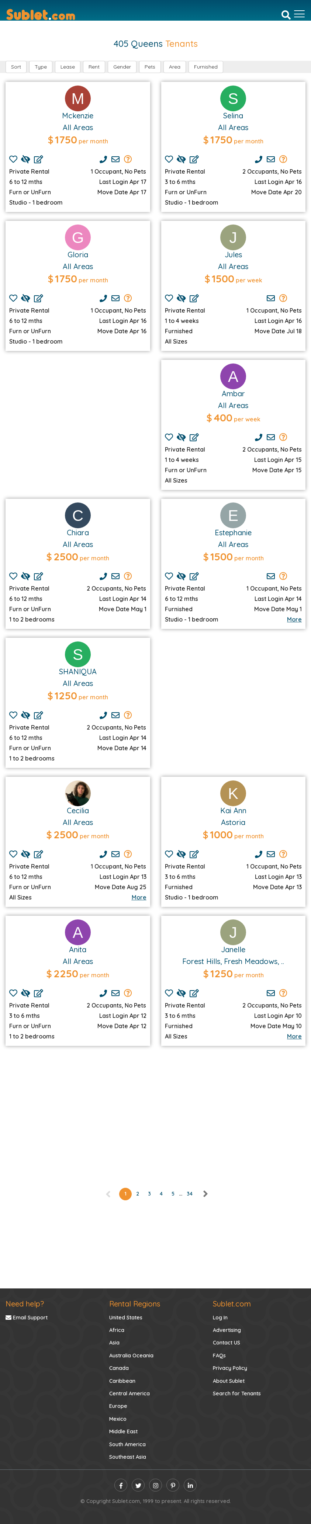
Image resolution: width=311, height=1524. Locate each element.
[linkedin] (190, 1485)
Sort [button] (16, 66)
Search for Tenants (237, 1393)
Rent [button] (94, 66)
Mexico (118, 1419)
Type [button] (41, 66)
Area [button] (174, 66)
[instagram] (155, 1485)
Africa (116, 1330)
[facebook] (120, 1485)
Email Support (27, 1317)
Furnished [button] (206, 66)
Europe (118, 1406)
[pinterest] (172, 1485)
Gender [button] (122, 66)
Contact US (226, 1342)
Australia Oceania (131, 1355)
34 (190, 1193)
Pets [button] (150, 66)
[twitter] (138, 1485)
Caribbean (122, 1381)
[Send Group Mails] (128, 159)
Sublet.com (232, 1303)
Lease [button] (68, 66)
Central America (129, 1393)
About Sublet (229, 1381)
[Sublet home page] (41, 14)
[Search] (286, 14)
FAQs (219, 1355)
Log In (220, 1317)
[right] (205, 1193)
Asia (114, 1342)
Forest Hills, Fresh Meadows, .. (233, 961)
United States (125, 1317)
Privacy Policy (230, 1368)
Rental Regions (134, 1303)
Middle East (123, 1431)
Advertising (227, 1330)
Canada (119, 1368)
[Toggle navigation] (299, 14)
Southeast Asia (127, 1457)
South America (127, 1444)
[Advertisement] (78, 420)
